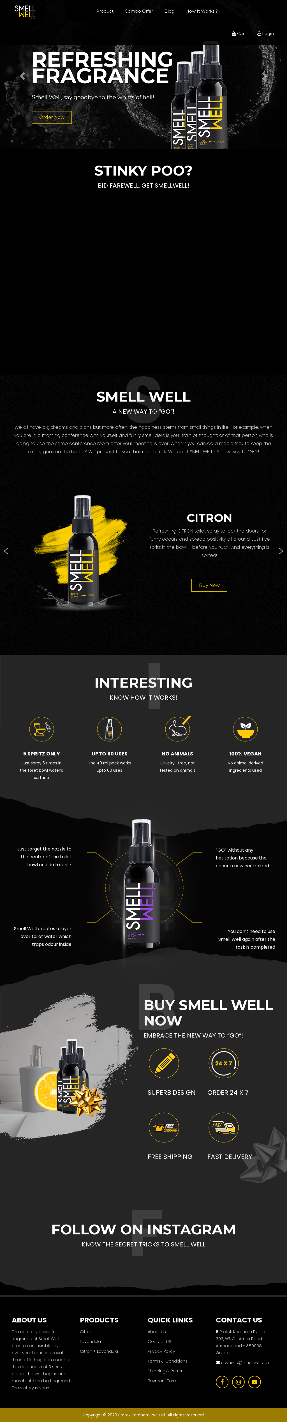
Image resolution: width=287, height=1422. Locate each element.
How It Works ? (202, 11)
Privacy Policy (161, 1351)
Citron (86, 1332)
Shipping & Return (166, 1371)
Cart (239, 33)
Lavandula (90, 1341)
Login (265, 33)
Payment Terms (164, 1381)
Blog (169, 11)
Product (105, 11)
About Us (157, 1332)
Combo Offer (139, 11)
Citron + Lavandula (99, 1351)
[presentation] (6, 551)
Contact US (159, 1341)
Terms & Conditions (168, 1361)
